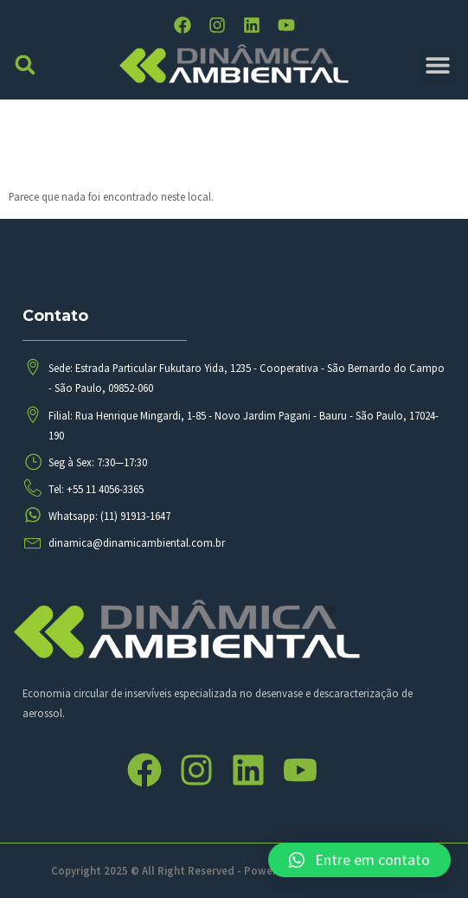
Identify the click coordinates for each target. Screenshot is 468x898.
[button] (25, 65)
